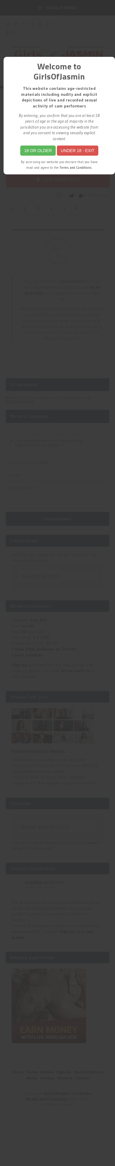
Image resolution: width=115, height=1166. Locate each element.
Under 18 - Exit (77, 150)
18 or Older (38, 150)
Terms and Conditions (75, 167)
